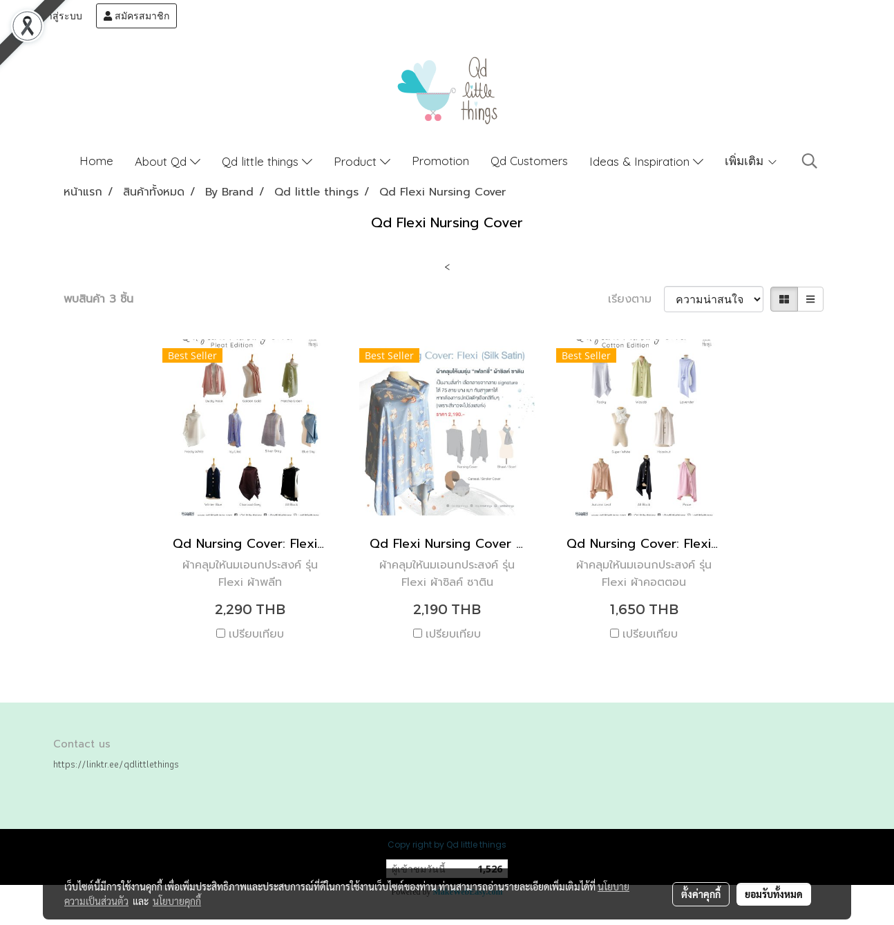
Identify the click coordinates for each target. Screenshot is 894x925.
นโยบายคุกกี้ (177, 901)
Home (96, 160)
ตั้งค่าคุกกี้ (701, 894)
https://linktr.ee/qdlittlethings (116, 764)
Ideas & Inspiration (646, 161)
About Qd (167, 161)
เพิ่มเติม (751, 160)
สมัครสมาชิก (136, 16)
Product (362, 161)
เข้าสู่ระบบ (53, 16)
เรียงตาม (636, 299)
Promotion (440, 160)
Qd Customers (529, 160)
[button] (810, 161)
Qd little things (267, 161)
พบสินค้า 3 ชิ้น (98, 299)
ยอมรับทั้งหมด (774, 894)
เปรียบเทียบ (256, 634)
